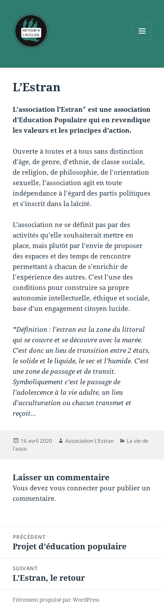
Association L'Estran (89, 441)
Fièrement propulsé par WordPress (56, 599)
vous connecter (74, 487)
